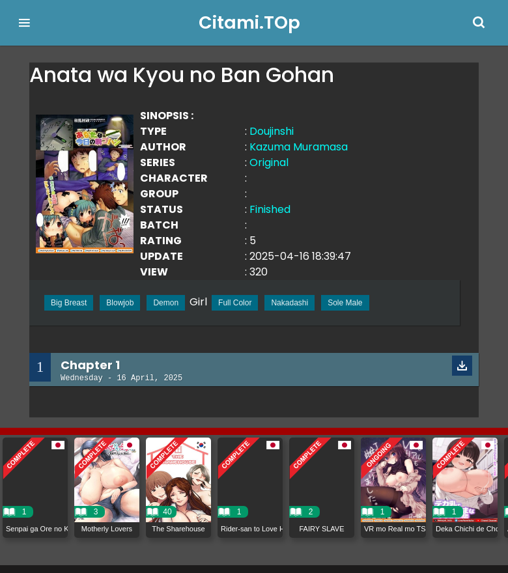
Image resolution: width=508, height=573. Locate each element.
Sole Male (345, 302)
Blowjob (120, 302)
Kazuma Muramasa (298, 146)
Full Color (234, 302)
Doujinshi (271, 131)
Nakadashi (289, 302)
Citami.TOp (249, 22)
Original (269, 162)
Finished (269, 209)
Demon (165, 302)
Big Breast (69, 302)
